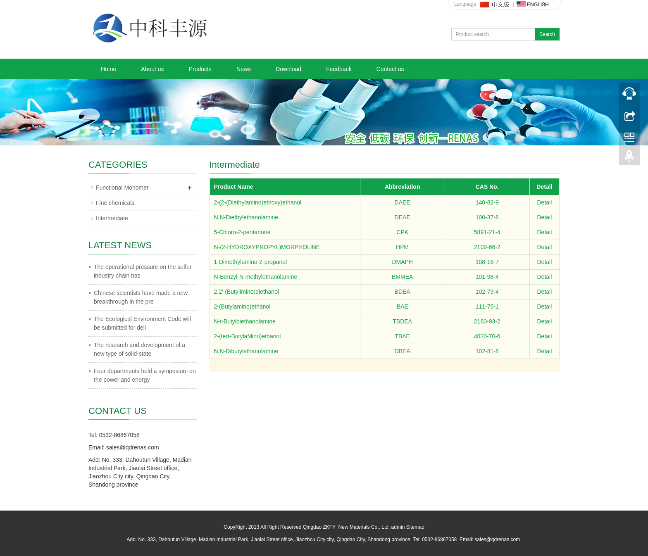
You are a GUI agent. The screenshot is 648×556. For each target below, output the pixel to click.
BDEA (402, 291)
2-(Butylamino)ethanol (242, 306)
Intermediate (112, 218)
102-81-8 (487, 351)
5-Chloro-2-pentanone (242, 232)
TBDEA (402, 321)
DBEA (402, 351)
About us (152, 69)
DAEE (402, 202)
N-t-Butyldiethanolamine (245, 321)
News (243, 69)
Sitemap (415, 527)
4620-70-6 (487, 336)
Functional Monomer (122, 187)
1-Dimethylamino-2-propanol (250, 262)
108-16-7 (487, 262)
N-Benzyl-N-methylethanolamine (256, 276)
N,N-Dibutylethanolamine (246, 351)
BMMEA (402, 276)
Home (108, 69)
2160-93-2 (487, 321)
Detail (544, 202)
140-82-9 (487, 202)
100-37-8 (487, 217)
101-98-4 (487, 276)
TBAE (402, 336)
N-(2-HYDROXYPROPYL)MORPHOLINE (267, 247)
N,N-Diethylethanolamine (246, 217)
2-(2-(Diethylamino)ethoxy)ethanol (258, 202)
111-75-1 (487, 306)
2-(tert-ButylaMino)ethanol (247, 336)
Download (288, 69)
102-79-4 (487, 291)
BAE (402, 306)
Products (200, 69)
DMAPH (402, 262)
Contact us (390, 69)
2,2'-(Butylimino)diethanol (246, 291)
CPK (402, 232)
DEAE (402, 217)
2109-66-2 (487, 247)
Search (547, 34)
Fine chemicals (115, 203)
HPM (402, 247)
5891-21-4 (487, 232)
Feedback (338, 69)
